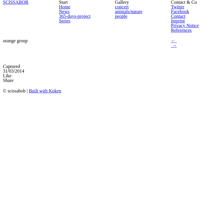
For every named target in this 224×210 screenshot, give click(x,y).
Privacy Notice (185, 25)
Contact (178, 16)
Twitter (177, 6)
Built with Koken (45, 90)
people (121, 16)
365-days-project (74, 16)
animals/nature (128, 11)
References (181, 30)
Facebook (180, 11)
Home (64, 6)
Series (64, 20)
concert (122, 6)
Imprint (178, 20)
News (64, 11)
